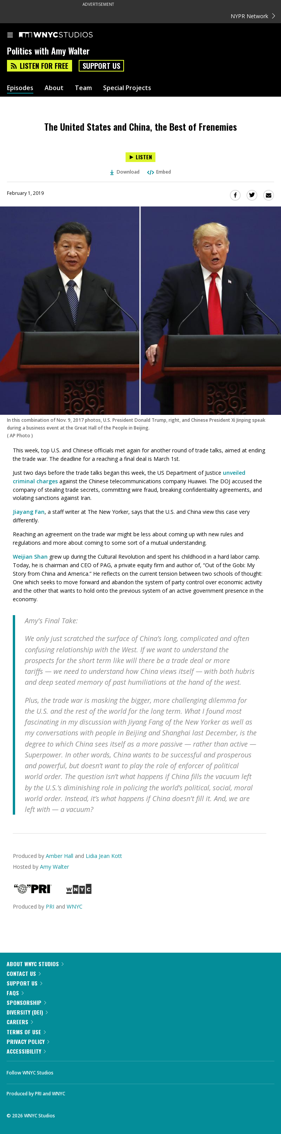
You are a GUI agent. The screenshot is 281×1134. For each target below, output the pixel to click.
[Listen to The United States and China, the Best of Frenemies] (140, 157)
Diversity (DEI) (27, 1012)
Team (83, 87)
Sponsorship (26, 1002)
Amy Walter (54, 866)
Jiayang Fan (29, 511)
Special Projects (127, 87)
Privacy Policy (28, 1041)
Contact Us (24, 973)
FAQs (15, 993)
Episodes (20, 87)
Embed (158, 172)
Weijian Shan (30, 556)
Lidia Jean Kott (104, 855)
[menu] (10, 35)
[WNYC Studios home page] (65, 35)
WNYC (75, 906)
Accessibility (26, 1051)
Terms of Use (26, 1032)
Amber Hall (59, 855)
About (54, 87)
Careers (20, 1022)
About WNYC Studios (35, 964)
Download (125, 172)
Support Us (101, 66)
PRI (50, 906)
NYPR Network (253, 16)
